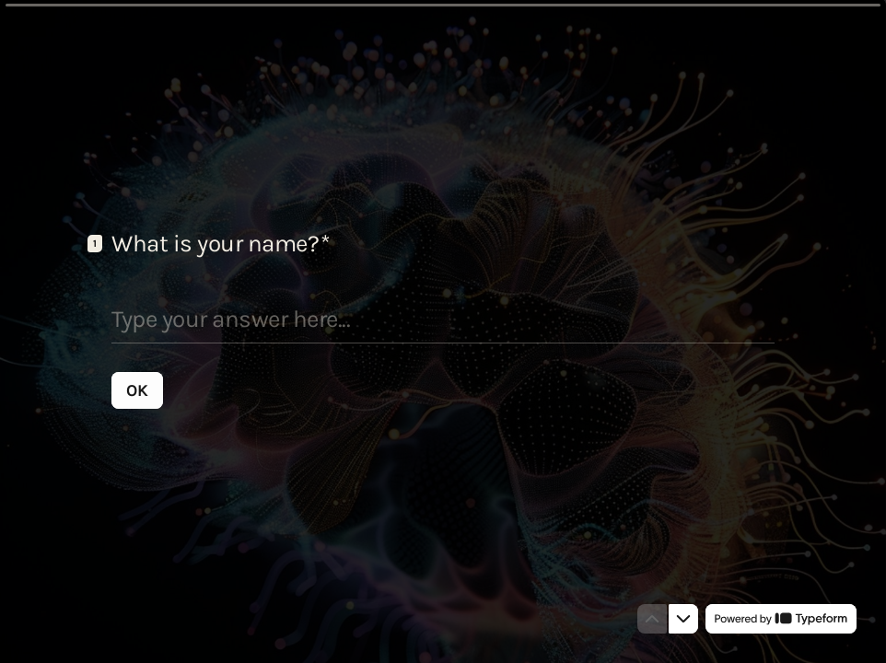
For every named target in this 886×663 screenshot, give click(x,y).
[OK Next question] (137, 389)
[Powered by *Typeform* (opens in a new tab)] (781, 619)
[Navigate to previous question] (652, 619)
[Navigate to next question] (683, 619)
